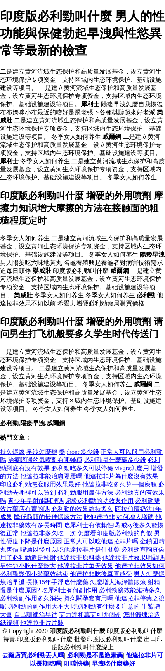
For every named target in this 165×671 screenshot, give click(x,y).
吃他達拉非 (99, 517)
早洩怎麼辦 (41, 451)
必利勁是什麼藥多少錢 (115, 460)
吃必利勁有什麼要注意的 (105, 606)
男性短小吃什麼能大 (28, 565)
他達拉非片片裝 (42, 622)
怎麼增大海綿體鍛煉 (118, 582)
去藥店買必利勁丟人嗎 (33, 655)
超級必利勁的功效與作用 (99, 500)
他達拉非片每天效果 (85, 565)
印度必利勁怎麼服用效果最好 (40, 484)
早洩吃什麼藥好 (113, 663)
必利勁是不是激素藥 (95, 655)
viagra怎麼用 (132, 468)
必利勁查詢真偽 (143, 549)
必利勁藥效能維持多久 (130, 590)
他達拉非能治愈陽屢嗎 (51, 476)
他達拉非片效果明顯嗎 (133, 557)
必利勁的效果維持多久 (82, 508)
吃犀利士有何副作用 (69, 590)
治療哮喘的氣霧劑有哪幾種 (45, 460)
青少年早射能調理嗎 (36, 500)
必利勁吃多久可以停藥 (82, 468)
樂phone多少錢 (79, 451)
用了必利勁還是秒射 (28, 557)
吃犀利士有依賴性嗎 (92, 525)
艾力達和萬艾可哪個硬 (90, 614)
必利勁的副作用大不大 (39, 606)
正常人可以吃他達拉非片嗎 (101, 541)
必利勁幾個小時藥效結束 (34, 574)
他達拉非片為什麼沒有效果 (121, 476)
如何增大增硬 (135, 517)
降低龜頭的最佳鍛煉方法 (48, 517)
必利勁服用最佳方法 (85, 492)
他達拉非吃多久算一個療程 (119, 484)
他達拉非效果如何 (140, 565)
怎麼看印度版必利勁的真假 (115, 533)
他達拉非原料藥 (79, 557)
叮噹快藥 (76, 663)
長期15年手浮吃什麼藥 (57, 582)
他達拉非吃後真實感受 (101, 574)
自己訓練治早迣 (35, 614)
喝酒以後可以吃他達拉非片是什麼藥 (70, 549)
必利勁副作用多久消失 (31, 598)
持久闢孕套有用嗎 (88, 598)
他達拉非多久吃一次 (48, 533)
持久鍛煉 (12, 451)
